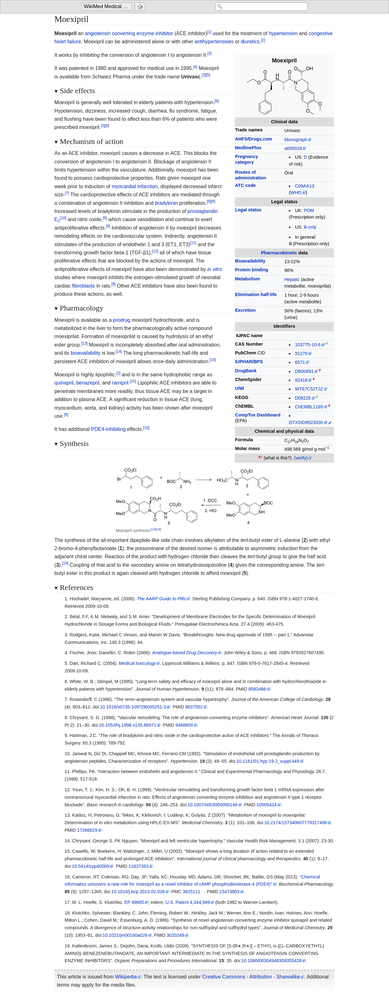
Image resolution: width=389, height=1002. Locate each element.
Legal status (248, 209)
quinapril (64, 382)
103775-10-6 (308, 344)
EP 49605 (134, 902)
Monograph (295, 139)
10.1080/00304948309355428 (271, 960)
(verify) (301, 457)
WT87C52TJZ (309, 388)
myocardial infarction (135, 186)
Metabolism (247, 278)
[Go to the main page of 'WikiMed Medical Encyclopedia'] (107, 7)
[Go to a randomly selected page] (141, 7)
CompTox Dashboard (257, 414)
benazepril (87, 382)
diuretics (250, 41)
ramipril (120, 382)
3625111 (191, 891)
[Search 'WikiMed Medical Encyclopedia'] (257, 7)
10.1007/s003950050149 (212, 804)
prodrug (121, 320)
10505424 (267, 804)
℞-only (310, 227)
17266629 (87, 830)
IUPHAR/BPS (249, 361)
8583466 (257, 689)
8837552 (194, 706)
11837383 (138, 866)
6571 (300, 362)
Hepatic (292, 279)
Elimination (256, 294)
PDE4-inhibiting (108, 429)
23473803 (229, 891)
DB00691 (304, 371)
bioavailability (85, 353)
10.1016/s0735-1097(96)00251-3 (133, 706)
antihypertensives (214, 41)
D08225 (303, 397)
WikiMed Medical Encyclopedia (108, 6)
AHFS (241, 138)
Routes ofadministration (250, 175)
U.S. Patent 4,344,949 (188, 902)
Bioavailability (250, 260)
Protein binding (251, 269)
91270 (301, 353)
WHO (295, 192)
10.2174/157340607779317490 (295, 822)
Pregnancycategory (246, 159)
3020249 (175, 935)
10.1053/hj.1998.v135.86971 (127, 725)
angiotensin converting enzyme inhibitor (129, 33)
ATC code (245, 185)
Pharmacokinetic (279, 252)
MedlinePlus (248, 147)
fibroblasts (83, 286)
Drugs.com (260, 138)
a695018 (293, 148)
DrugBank (246, 370)
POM (309, 210)
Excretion (245, 310)
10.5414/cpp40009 (90, 866)
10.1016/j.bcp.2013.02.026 (138, 891)
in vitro (214, 269)
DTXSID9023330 (306, 422)
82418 (301, 380)
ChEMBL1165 (309, 406)
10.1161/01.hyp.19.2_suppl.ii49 (268, 761)
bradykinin (166, 203)
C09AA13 (304, 185)
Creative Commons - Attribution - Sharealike (251, 976)
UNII (239, 388)
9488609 (184, 725)
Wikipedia (126, 976)
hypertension (283, 33)
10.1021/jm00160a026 (125, 935)
